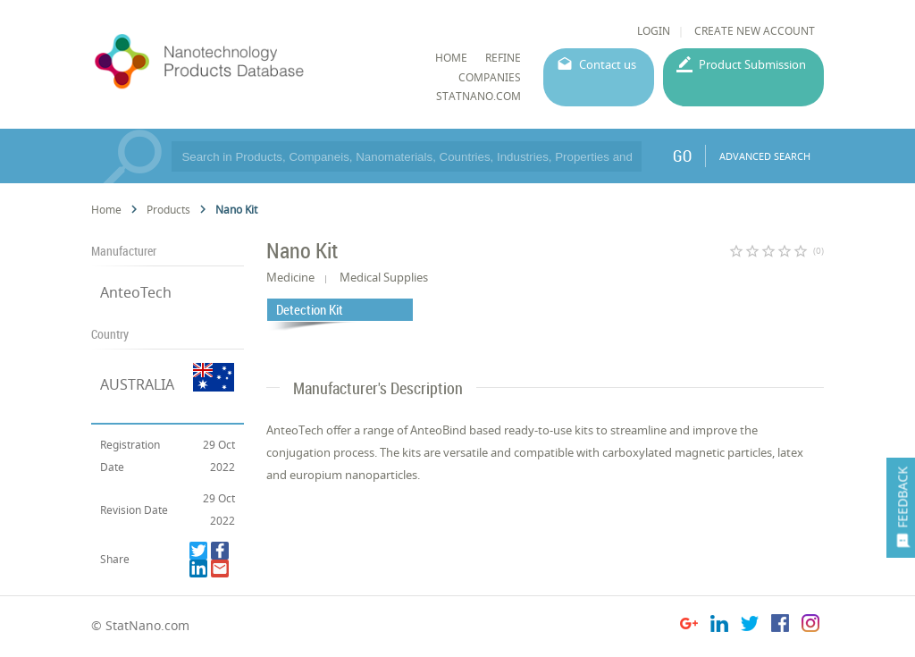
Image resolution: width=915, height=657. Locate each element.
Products (168, 209)
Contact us (607, 64)
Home (106, 209)
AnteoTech (136, 292)
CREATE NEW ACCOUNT (754, 30)
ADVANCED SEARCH (764, 156)
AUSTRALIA (137, 384)
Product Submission (752, 64)
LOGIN (653, 30)
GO (682, 155)
